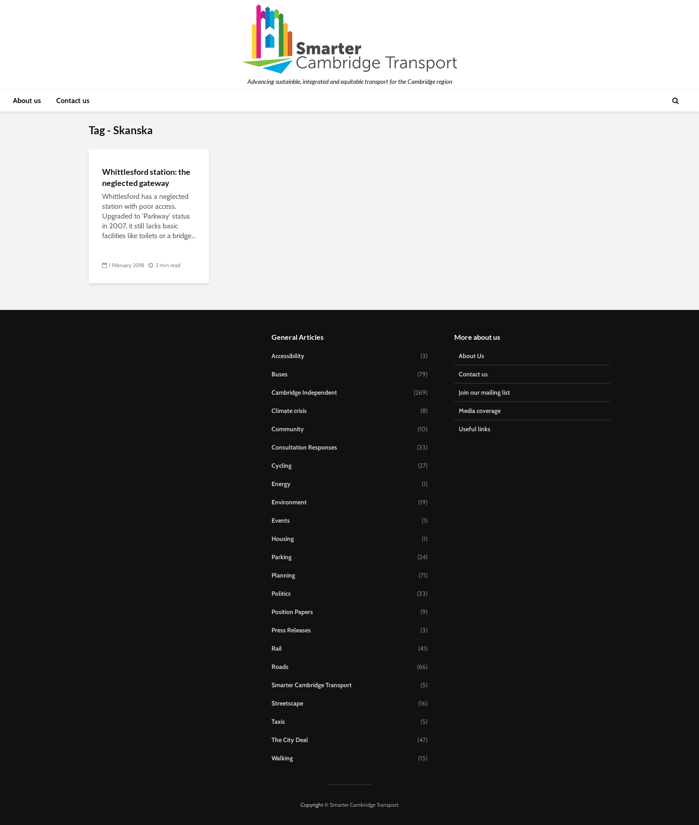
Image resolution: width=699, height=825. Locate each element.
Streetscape (287, 703)
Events (280, 520)
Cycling (281, 466)
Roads (279, 667)
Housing (282, 539)
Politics (281, 594)
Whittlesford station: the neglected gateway (146, 177)
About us (27, 100)
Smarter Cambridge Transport (311, 685)
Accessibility (287, 356)
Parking (281, 557)
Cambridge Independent (304, 392)
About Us (471, 356)
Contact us (73, 100)
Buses (279, 374)
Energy (281, 484)
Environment (289, 502)
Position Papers (292, 612)
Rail (276, 648)
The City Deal (289, 740)
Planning (283, 575)
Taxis (278, 722)
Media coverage (480, 411)
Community (287, 429)
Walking (282, 758)
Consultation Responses (304, 447)
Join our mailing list (484, 392)
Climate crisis (289, 411)
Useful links (474, 429)
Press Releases (291, 630)
